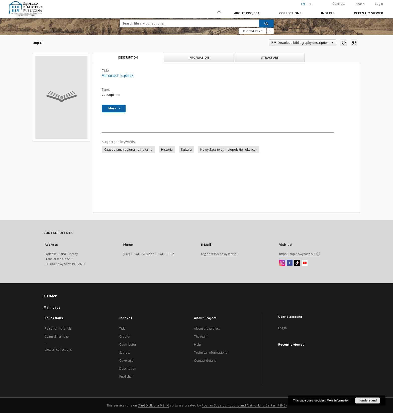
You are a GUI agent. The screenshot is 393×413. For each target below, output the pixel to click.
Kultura (186, 149)
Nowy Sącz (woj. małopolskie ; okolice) (228, 149)
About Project (247, 13)
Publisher (126, 376)
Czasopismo (111, 95)
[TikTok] (297, 263)
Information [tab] (198, 57)
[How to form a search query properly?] (270, 31)
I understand (368, 400)
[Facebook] (289, 263)
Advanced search (252, 31)
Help (197, 344)
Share (360, 4)
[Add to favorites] (343, 43)
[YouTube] (305, 263)
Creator (125, 336)
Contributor (127, 344)
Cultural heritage (57, 336)
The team (201, 336)
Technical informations (210, 352)
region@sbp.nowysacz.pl (219, 254)
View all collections (58, 349)
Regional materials (58, 328)
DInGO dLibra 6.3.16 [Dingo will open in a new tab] (153, 405)
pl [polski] (310, 4)
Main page (52, 307)
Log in (282, 328)
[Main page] (218, 13)
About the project (207, 328)
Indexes (328, 13)
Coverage (126, 360)
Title (122, 328)
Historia (167, 149)
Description (127, 368)
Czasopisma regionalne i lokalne (128, 149)
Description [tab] (128, 57)
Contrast (338, 4)
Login (379, 4)
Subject (124, 352)
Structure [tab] (269, 57)
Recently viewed (368, 13)
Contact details (205, 360)
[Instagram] (282, 263)
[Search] (266, 23)
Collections (290, 13)
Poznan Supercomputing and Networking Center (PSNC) (244, 405)
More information (338, 400)
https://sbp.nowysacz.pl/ (299, 254)
